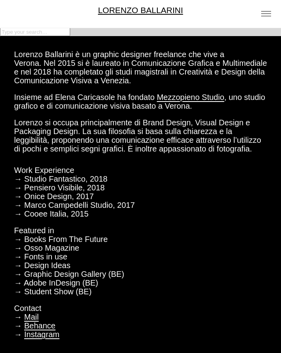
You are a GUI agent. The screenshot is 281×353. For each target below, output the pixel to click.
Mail (31, 317)
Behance (39, 325)
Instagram (41, 334)
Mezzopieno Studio (190, 97)
